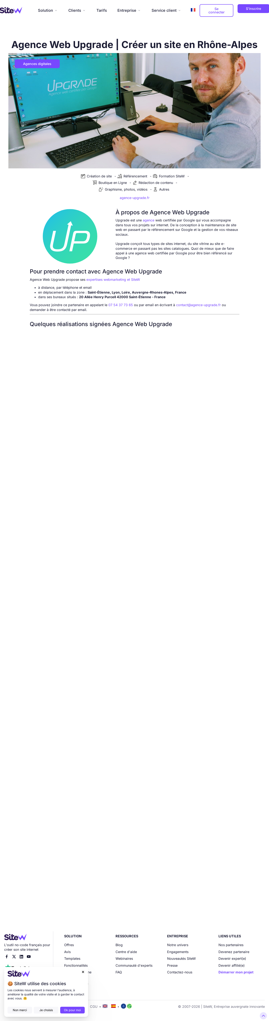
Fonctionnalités (76, 965)
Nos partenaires (230, 945)
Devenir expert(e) (232, 958)
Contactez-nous (179, 972)
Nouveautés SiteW (181, 958)
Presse (172, 965)
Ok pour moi (72, 1010)
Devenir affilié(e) (231, 965)
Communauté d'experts (134, 965)
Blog (119, 945)
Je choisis (46, 1010)
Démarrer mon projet (235, 972)
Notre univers (177, 945)
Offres (69, 945)
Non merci (20, 1010)
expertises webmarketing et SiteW (113, 279)
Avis (67, 952)
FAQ (119, 972)
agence (148, 220)
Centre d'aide (126, 952)
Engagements (177, 952)
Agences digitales (37, 64)
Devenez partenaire (233, 952)
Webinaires (124, 958)
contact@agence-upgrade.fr (198, 305)
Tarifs (101, 10)
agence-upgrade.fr (134, 198)
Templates (72, 958)
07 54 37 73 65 (120, 305)
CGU (93, 1006)
